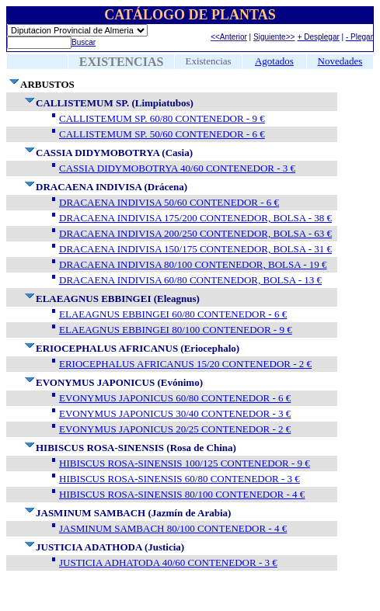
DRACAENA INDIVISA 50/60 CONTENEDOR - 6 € (169, 202)
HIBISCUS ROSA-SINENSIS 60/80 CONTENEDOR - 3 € (179, 478)
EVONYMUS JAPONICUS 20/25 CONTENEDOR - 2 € (175, 429)
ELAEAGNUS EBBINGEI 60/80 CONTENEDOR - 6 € (173, 314)
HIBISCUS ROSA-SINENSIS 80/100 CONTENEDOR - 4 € (182, 494)
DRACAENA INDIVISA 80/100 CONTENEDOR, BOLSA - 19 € (193, 264)
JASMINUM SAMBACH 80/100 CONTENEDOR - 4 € (173, 528)
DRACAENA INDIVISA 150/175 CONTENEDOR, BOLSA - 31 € (195, 249)
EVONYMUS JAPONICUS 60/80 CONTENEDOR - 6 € (175, 398)
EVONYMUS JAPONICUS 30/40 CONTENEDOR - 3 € (175, 413)
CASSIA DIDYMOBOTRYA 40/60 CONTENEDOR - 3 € (177, 168)
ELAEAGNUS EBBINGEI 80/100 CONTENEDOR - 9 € (175, 329)
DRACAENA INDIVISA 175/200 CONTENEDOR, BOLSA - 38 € (195, 218)
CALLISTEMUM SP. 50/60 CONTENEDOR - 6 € (162, 134)
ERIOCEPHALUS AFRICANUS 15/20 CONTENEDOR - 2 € (185, 364)
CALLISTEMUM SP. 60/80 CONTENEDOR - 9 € (162, 118)
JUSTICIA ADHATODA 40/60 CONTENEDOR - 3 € (168, 562)
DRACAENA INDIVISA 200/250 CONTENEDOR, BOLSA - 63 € (195, 233)
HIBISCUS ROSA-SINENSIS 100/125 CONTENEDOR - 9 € (184, 463)
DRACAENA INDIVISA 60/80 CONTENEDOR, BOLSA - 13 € (190, 280)
